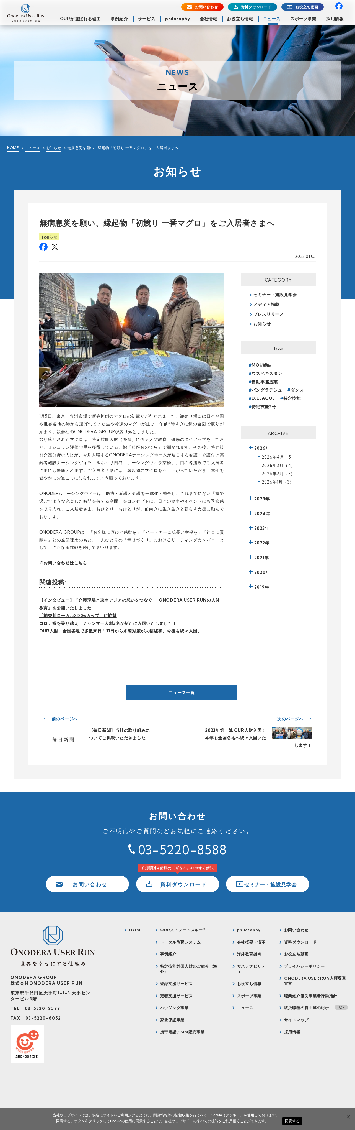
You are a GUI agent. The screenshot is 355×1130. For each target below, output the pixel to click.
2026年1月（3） (278, 482)
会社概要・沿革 (251, 942)
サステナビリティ (251, 969)
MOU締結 (261, 365)
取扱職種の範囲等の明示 (306, 1007)
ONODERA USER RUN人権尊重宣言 (315, 981)
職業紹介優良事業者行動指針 (310, 995)
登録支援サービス (176, 983)
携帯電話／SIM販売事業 (182, 1031)
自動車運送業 (265, 381)
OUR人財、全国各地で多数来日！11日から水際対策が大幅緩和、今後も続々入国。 (120, 630)
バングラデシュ (267, 390)
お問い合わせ (206, 7)
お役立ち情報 (240, 18)
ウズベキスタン (267, 373)
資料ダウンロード (256, 7)
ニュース (271, 18)
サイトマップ (296, 1019)
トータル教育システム (180, 942)
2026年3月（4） (279, 465)
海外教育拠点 (249, 954)
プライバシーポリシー (304, 966)
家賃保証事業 (172, 1019)
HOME (13, 147)
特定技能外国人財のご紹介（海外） (188, 969)
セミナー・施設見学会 (275, 294)
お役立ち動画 (307, 7)
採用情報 (335, 18)
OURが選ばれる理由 (80, 18)
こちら (80, 563)
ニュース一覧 (182, 692)
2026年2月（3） (278, 473)
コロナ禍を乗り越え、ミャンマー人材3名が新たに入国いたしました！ (108, 623)
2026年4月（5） (279, 457)
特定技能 (292, 398)
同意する (292, 1121)
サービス (146, 18)
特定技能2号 (264, 406)
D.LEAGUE (263, 398)
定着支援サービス (176, 995)
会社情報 (208, 18)
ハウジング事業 (174, 1007)
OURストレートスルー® (183, 929)
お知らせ (53, 147)
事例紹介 (119, 18)
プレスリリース (268, 314)
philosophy (177, 18)
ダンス (297, 390)
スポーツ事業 (303, 18)
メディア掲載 (266, 304)
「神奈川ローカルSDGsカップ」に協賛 (78, 615)
